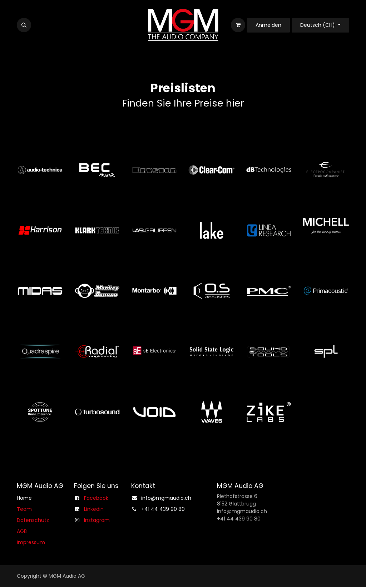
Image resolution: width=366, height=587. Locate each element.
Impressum (31, 542)
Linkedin (94, 508)
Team (24, 508)
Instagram (97, 519)
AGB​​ (22, 530)
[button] (24, 25)
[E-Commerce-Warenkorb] (238, 25)
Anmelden (268, 25)
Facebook (96, 497)
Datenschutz (33, 519)
